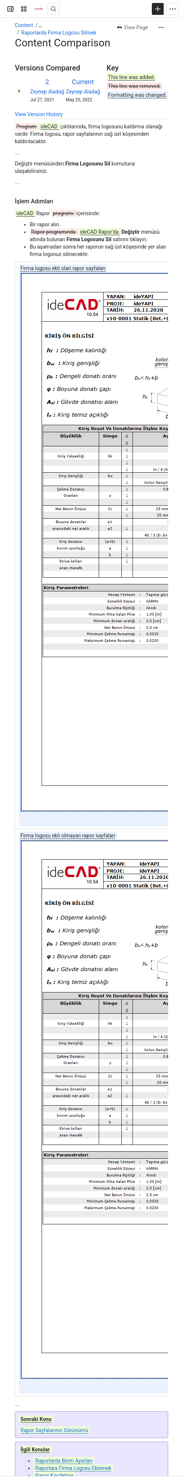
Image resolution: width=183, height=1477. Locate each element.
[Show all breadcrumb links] (40, 25)
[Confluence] (39, 9)
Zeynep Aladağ (47, 92)
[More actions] (161, 27)
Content (24, 25)
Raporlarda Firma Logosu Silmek (58, 33)
